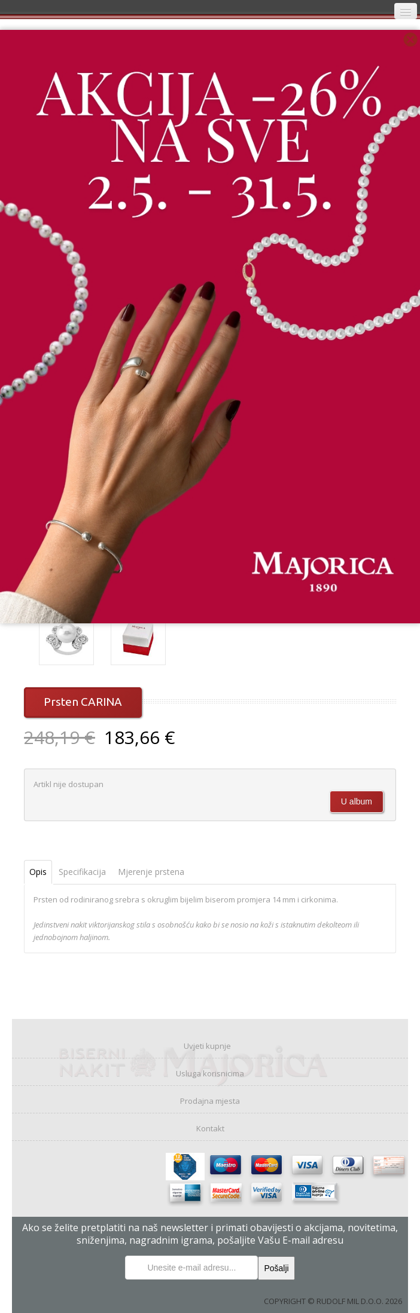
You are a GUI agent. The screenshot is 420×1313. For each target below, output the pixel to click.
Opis (38, 871)
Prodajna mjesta (210, 1100)
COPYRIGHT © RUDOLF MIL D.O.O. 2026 (333, 1301)
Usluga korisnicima (210, 1073)
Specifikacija (82, 871)
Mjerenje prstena (151, 871)
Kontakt (210, 1128)
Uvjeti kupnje (207, 1045)
